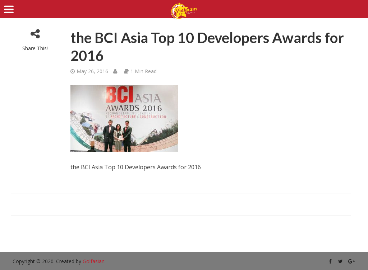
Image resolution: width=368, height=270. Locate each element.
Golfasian (94, 261)
